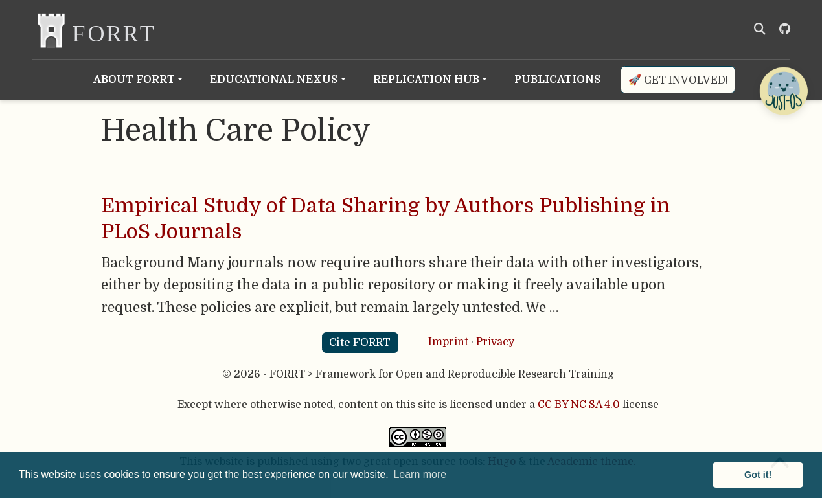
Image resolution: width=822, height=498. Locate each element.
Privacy (495, 342)
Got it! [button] (757, 475)
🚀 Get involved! (678, 80)
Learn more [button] (419, 474)
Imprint (448, 342)
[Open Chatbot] (783, 91)
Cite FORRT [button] (360, 342)
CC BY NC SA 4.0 (579, 405)
